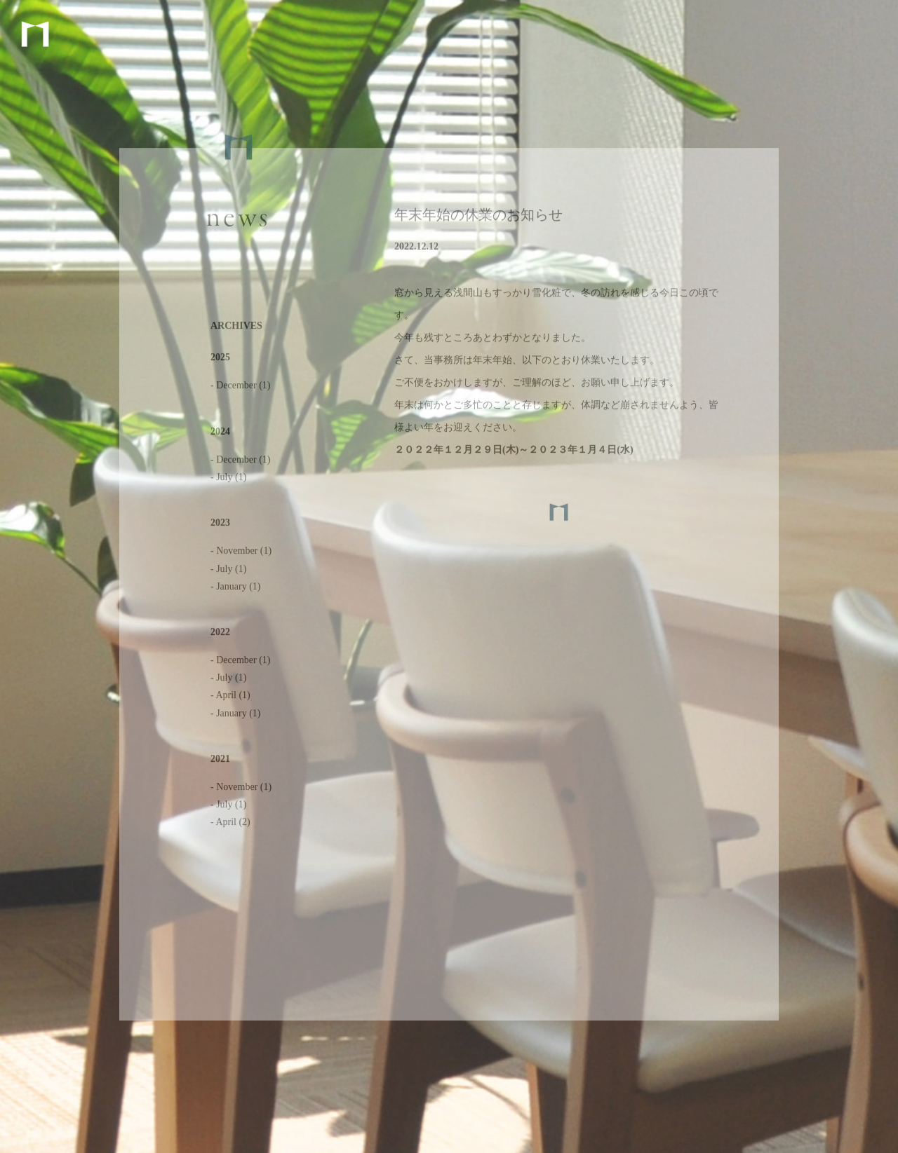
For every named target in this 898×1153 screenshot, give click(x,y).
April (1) (232, 698)
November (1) (244, 553)
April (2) (232, 824)
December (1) (243, 388)
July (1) (231, 480)
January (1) (238, 588)
